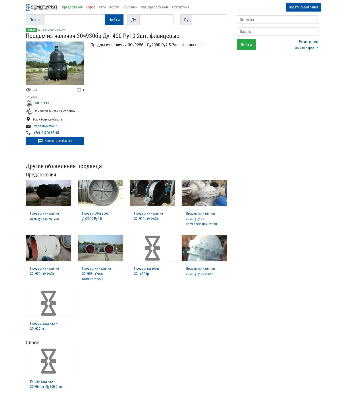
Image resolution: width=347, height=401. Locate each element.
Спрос (90, 7)
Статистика (180, 7)
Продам (31, 29)
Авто (102, 7)
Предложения (72, 7)
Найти (114, 19)
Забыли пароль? (305, 48)
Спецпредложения (155, 7)
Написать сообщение (55, 141)
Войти (246, 44)
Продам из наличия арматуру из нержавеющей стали (201, 218)
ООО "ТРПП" (43, 103)
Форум (114, 7)
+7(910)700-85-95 (46, 133)
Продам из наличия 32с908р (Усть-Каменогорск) (96, 273)
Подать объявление (303, 7)
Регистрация (308, 42)
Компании (130, 7)
